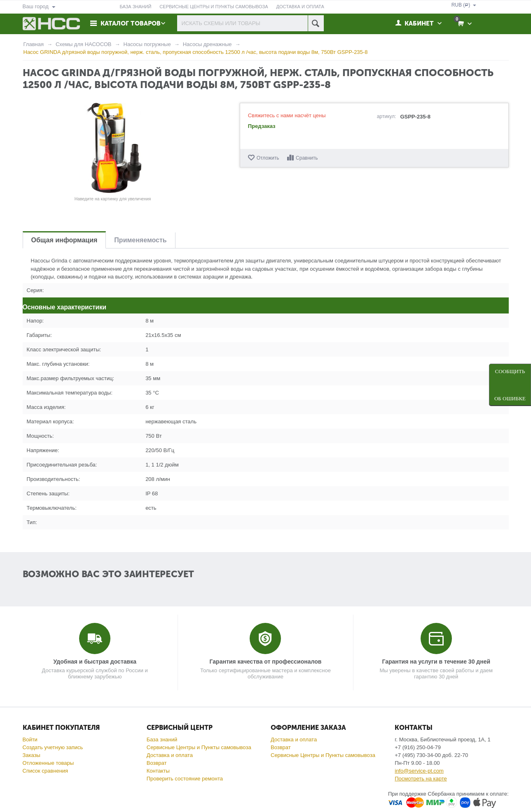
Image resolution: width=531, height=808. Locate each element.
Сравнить (307, 158)
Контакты (158, 771)
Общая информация (64, 240)
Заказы (31, 755)
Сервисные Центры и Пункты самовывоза (199, 747)
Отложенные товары (48, 763)
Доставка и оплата (170, 755)
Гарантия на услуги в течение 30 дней (436, 661)
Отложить (268, 158)
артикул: (386, 116)
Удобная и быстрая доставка (95, 661)
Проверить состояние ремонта (185, 778)
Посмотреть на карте (421, 778)
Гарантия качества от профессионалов (266, 661)
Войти (30, 739)
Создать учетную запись (53, 747)
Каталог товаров (131, 23)
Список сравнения (45, 771)
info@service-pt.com (419, 771)
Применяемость (140, 240)
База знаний (162, 739)
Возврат (157, 763)
